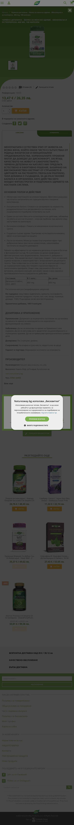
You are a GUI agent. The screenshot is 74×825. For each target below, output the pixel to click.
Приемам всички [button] (37, 419)
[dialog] (37, 412)
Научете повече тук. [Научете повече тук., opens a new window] (49, 413)
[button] (37, 425)
